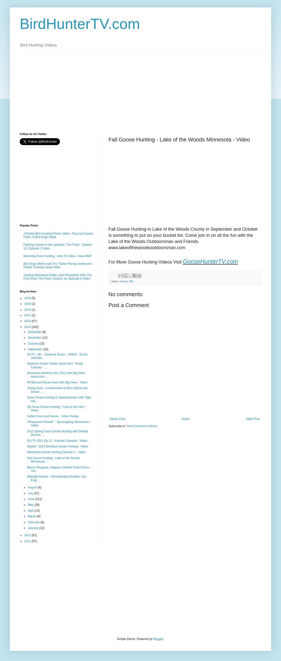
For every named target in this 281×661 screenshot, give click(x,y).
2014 (28, 321)
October (33, 343)
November (35, 337)
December (35, 332)
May (31, 505)
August (33, 487)
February (34, 522)
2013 (28, 327)
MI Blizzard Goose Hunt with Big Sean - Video (57, 382)
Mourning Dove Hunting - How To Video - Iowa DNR (57, 256)
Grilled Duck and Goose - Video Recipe (53, 416)
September (35, 349)
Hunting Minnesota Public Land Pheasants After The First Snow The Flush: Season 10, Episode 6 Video (57, 276)
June (31, 499)
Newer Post (117, 419)
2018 (28, 309)
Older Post (253, 419)
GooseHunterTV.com (210, 261)
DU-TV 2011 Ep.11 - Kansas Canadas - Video (57, 440)
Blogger (158, 639)
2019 (28, 304)
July (31, 493)
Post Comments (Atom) (141, 426)
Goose (124, 281)
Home (186, 419)
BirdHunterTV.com (80, 24)
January (33, 528)
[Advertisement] (72, 89)
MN (131, 281)
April (31, 510)
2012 (28, 535)
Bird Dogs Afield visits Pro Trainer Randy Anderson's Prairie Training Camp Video (57, 265)
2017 (28, 315)
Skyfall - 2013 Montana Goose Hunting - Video (57, 446)
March (32, 516)
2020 (28, 298)
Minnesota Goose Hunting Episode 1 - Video (56, 452)
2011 (28, 541)
